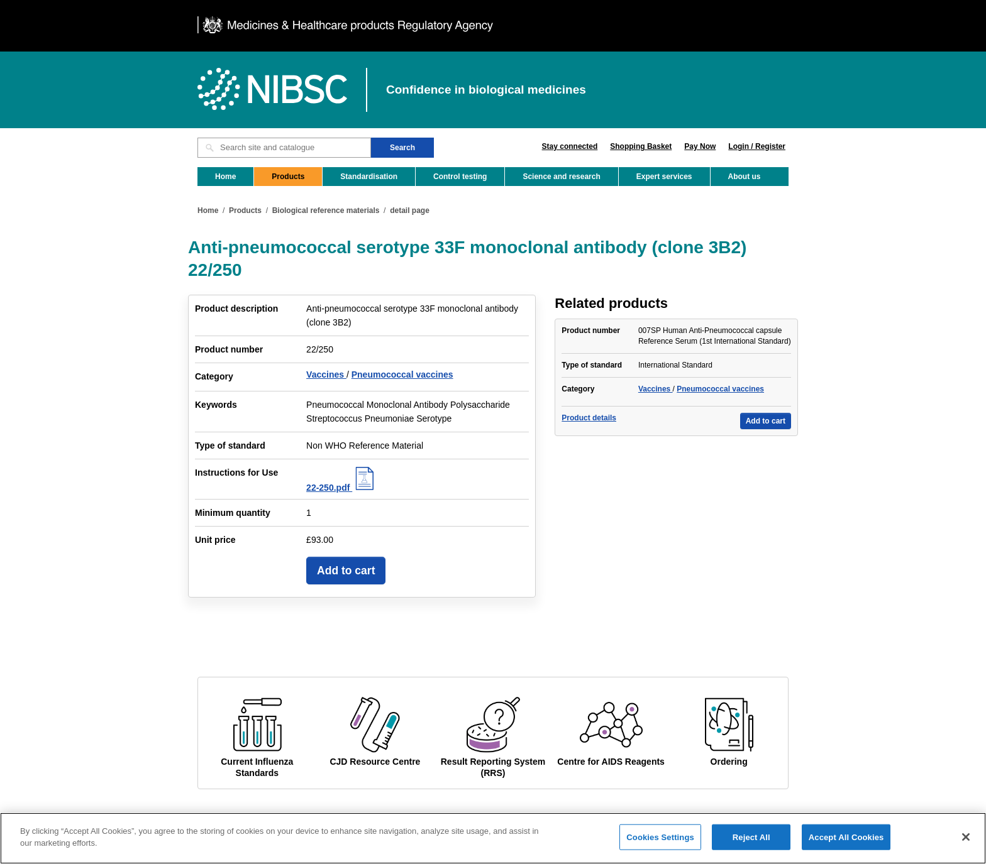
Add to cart (346, 570)
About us (744, 176)
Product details (589, 417)
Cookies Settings (660, 844)
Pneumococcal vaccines (402, 374)
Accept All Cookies (846, 844)
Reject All (751, 844)
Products (288, 176)
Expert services (664, 176)
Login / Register (756, 146)
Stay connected (570, 146)
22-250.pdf (341, 488)
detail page (409, 210)
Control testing (460, 176)
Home (225, 176)
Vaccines (326, 374)
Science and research (561, 176)
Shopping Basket (641, 146)
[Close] (966, 844)
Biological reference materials (326, 210)
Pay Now (700, 146)
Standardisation (368, 176)
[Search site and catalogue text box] (284, 148)
